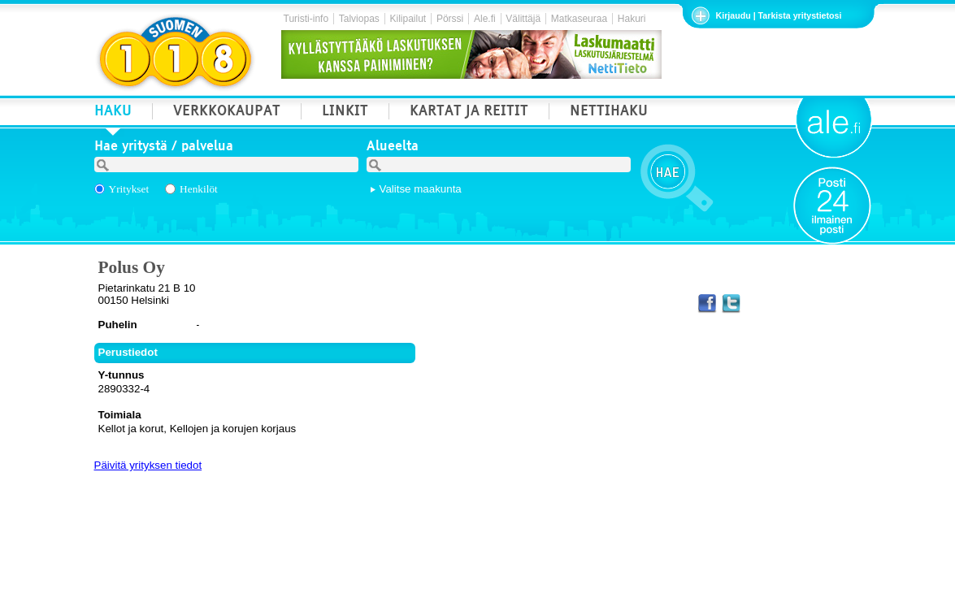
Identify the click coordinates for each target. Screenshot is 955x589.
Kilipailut (408, 18)
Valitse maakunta (421, 189)
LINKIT (345, 112)
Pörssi (449, 18)
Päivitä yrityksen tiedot (148, 465)
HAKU (113, 112)
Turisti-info (306, 18)
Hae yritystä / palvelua (163, 148)
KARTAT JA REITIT (469, 112)
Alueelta (393, 148)
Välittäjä (523, 18)
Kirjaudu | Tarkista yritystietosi (779, 15)
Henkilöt (199, 189)
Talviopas (359, 18)
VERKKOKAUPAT (226, 112)
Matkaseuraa (579, 18)
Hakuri (632, 18)
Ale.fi (485, 18)
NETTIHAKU (609, 112)
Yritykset (129, 189)
